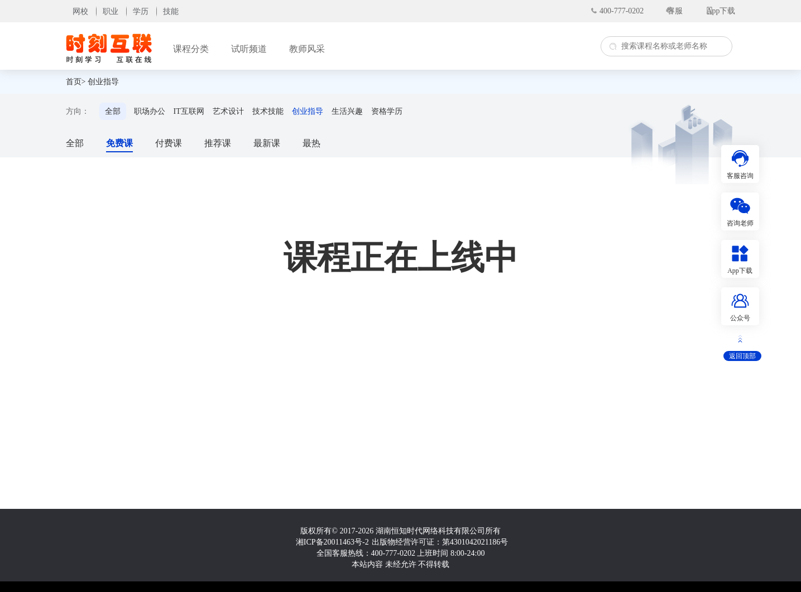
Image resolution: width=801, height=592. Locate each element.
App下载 (720, 11)
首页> (76, 82)
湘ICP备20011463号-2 (332, 542)
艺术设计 (228, 111)
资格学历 (386, 111)
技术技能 (268, 111)
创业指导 (103, 82)
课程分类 (191, 49)
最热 (311, 143)
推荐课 (217, 143)
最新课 (266, 143)
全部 (113, 111)
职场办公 (149, 111)
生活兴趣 (347, 111)
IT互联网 (189, 111)
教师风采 (307, 49)
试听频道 (249, 49)
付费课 (168, 143)
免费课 (119, 143)
